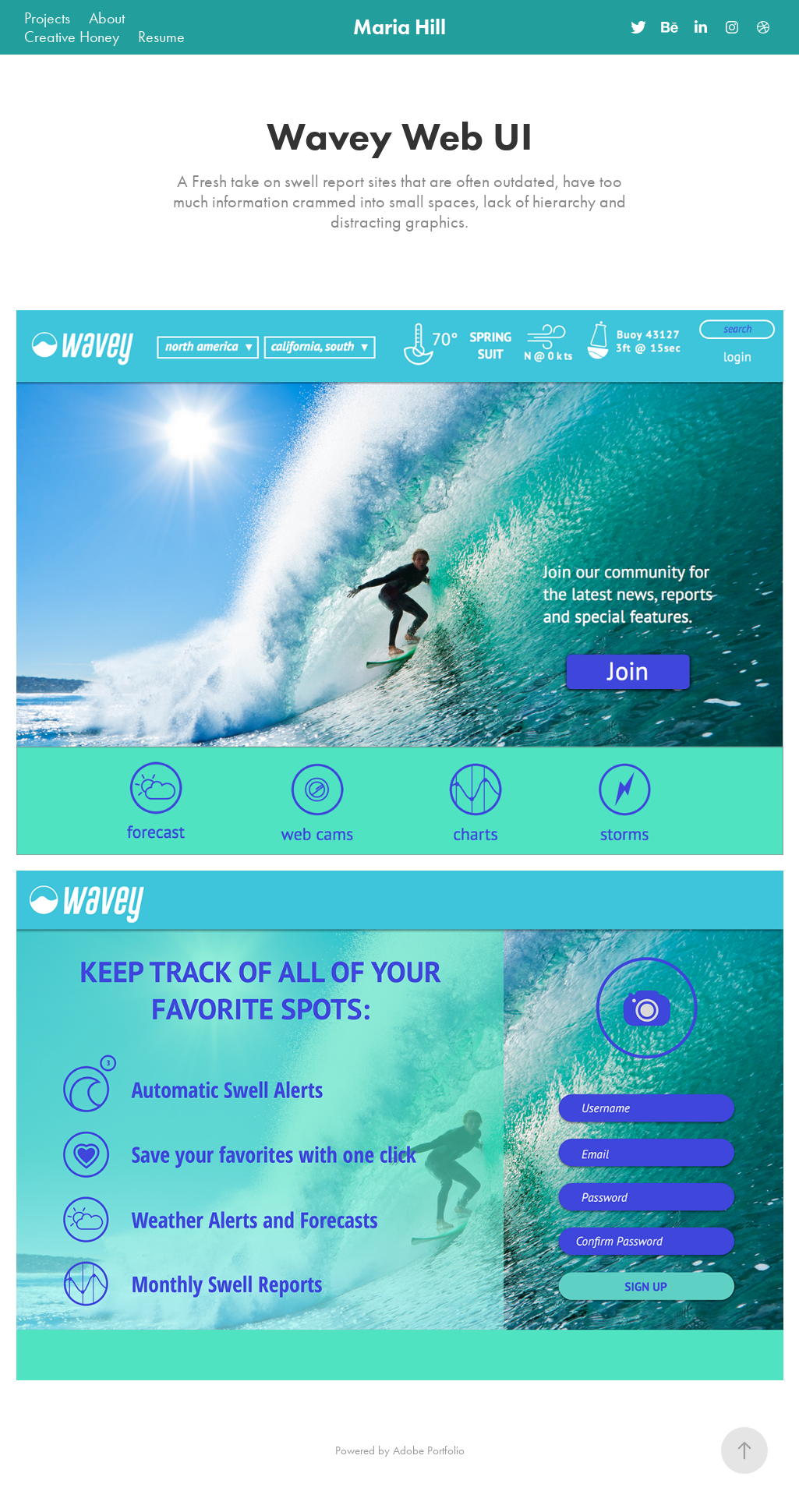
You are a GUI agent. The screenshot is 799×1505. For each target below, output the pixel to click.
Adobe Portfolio (429, 1450)
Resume (161, 36)
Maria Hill (399, 27)
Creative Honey (71, 36)
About (107, 18)
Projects (47, 18)
